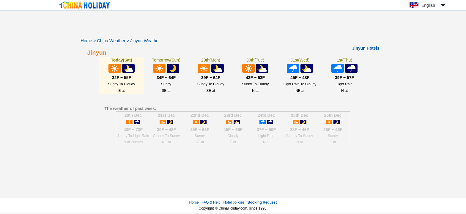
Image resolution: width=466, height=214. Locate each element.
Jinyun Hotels (366, 48)
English (428, 5)
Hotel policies (234, 202)
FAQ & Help (210, 202)
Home (86, 40)
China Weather (111, 40)
